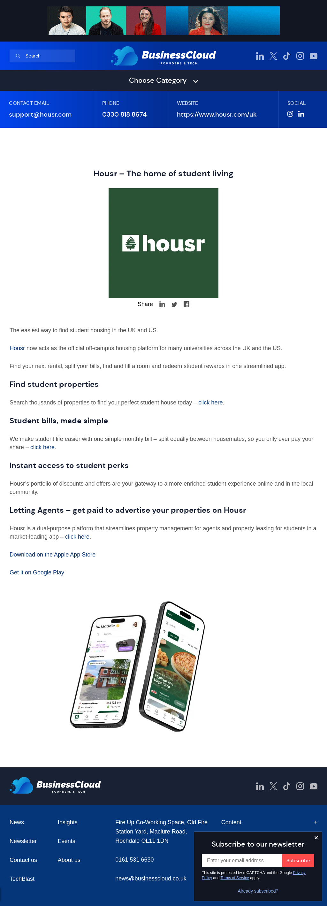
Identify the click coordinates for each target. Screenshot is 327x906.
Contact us (23, 860)
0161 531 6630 (134, 859)
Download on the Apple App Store (52, 554)
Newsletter (23, 841)
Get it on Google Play (37, 572)
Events (66, 841)
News (17, 822)
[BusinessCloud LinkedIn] (260, 56)
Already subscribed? (258, 891)
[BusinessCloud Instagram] (300, 56)
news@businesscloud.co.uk (150, 878)
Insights (68, 822)
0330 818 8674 (124, 115)
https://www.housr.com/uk (217, 115)
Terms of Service (235, 878)
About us (69, 860)
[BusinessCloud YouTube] (313, 56)
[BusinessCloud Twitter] (273, 56)
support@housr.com (40, 115)
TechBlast (22, 879)
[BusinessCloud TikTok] (287, 56)
